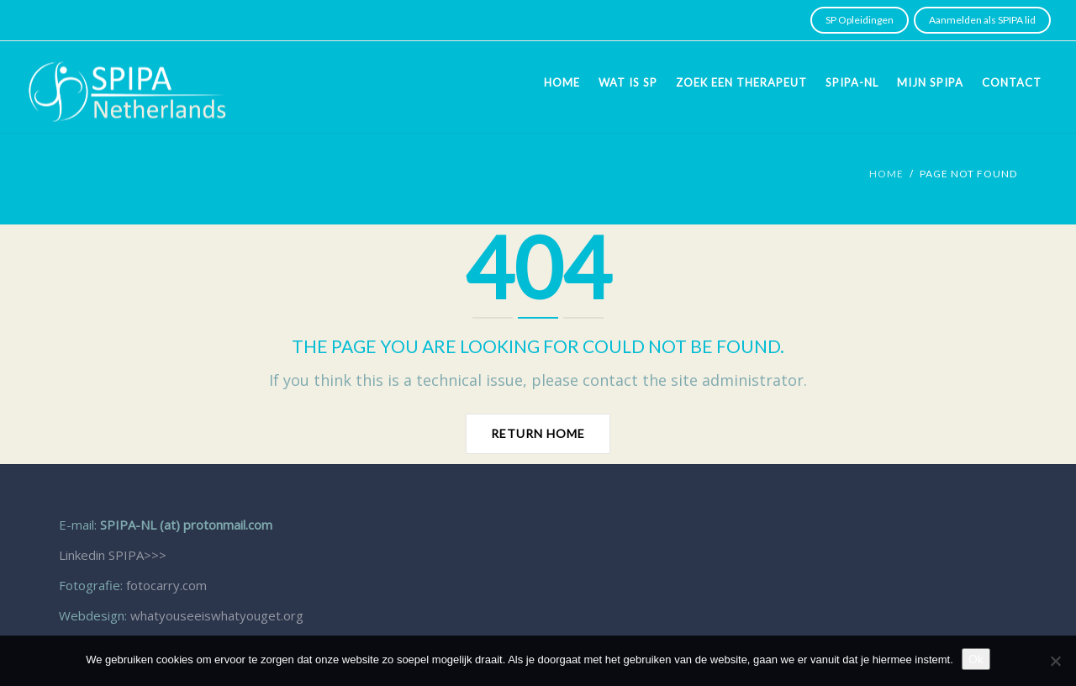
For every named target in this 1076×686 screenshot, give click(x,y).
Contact (1012, 82)
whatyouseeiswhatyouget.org (216, 615)
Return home (538, 433)
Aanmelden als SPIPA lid (982, 19)
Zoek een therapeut (741, 82)
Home (562, 82)
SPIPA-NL (851, 82)
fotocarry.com (166, 585)
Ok (976, 659)
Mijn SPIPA (930, 82)
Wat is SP (628, 82)
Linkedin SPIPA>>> (112, 554)
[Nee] (1055, 660)
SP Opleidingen (859, 19)
